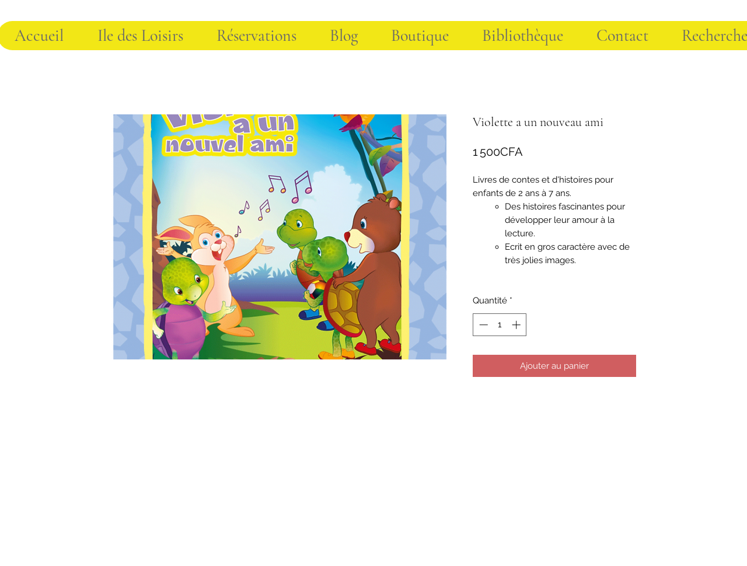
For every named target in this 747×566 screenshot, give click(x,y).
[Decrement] (482, 325)
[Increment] (517, 325)
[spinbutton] (499, 325)
